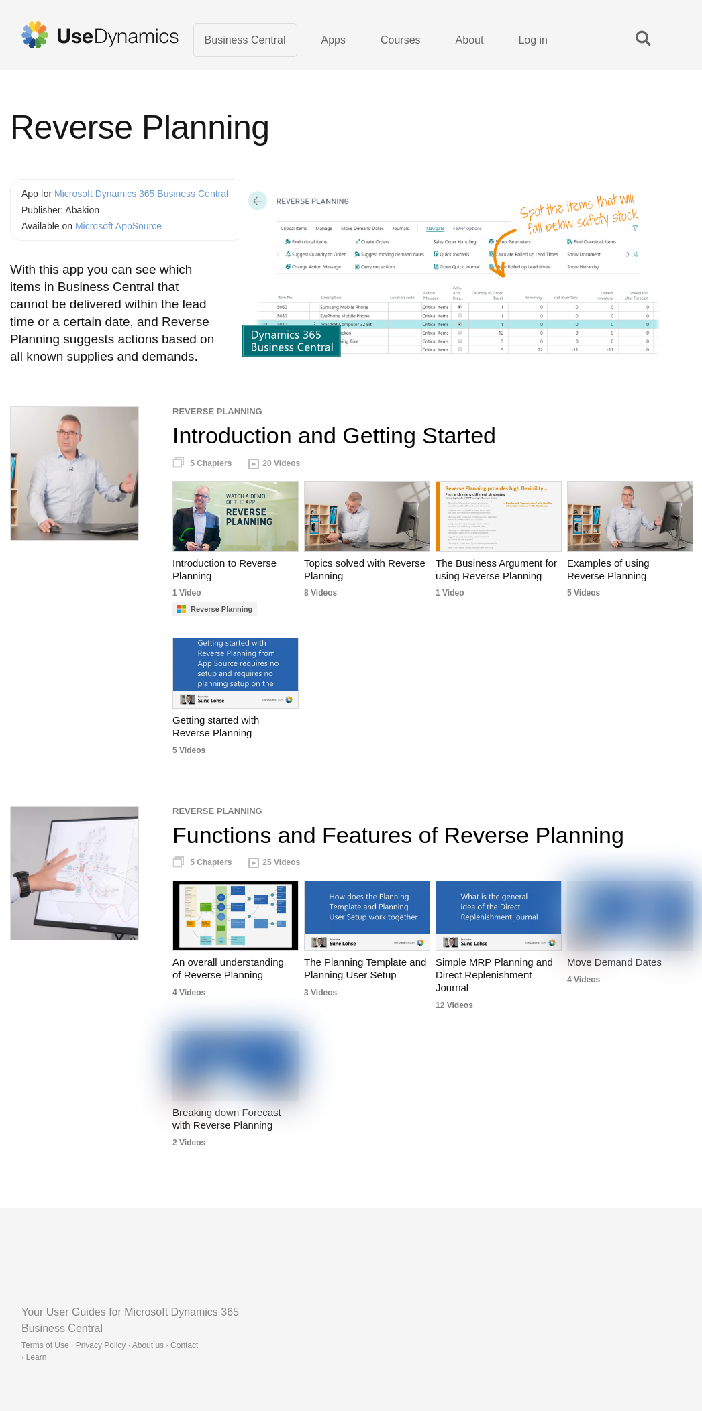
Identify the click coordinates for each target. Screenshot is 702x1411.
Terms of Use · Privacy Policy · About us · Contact (109, 1345)
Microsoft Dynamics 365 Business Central (141, 193)
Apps (333, 40)
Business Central (245, 40)
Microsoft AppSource (118, 226)
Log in (533, 40)
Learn (36, 1357)
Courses (401, 40)
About (470, 40)
